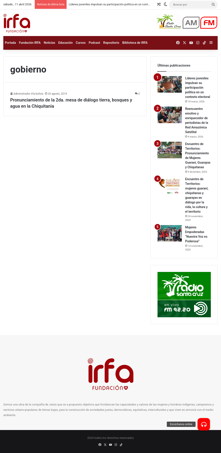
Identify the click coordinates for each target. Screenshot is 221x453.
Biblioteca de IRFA (135, 42)
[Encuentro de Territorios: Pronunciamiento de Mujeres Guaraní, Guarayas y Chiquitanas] (170, 150)
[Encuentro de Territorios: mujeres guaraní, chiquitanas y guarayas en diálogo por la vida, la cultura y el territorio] (170, 185)
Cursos (81, 42)
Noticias (49, 42)
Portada (10, 42)
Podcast (94, 42)
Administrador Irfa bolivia (28, 93)
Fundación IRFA (30, 42)
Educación (65, 42)
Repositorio (111, 42)
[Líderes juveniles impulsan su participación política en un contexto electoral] (170, 84)
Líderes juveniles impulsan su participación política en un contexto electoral (197, 87)
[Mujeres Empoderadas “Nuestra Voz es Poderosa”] (170, 233)
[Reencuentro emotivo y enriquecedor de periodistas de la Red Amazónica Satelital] (170, 115)
